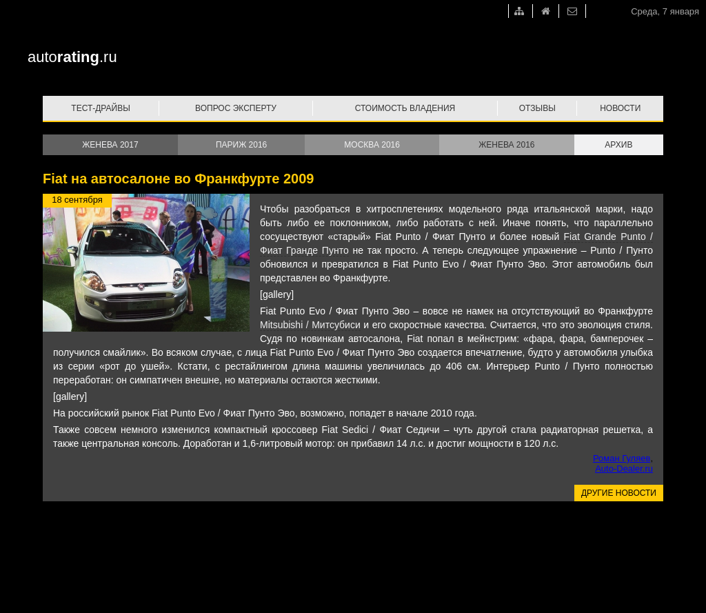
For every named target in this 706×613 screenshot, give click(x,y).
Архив (618, 145)
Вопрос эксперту (235, 108)
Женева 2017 (110, 145)
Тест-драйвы (100, 108)
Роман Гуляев (621, 458)
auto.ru (72, 57)
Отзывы (537, 108)
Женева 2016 (506, 145)
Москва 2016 (372, 145)
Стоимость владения (405, 108)
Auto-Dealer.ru (624, 468)
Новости (620, 108)
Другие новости (618, 493)
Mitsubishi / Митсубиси (310, 324)
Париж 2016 (241, 145)
